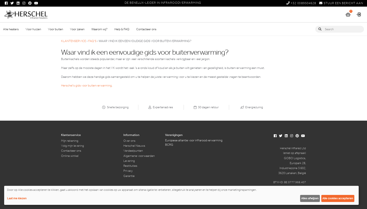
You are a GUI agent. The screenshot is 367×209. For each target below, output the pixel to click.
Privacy (128, 171)
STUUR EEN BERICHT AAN (341, 3)
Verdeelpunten (133, 151)
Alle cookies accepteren (337, 198)
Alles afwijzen (310, 198)
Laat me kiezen (17, 198)
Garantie (129, 176)
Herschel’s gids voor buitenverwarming (86, 85)
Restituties (130, 166)
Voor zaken (77, 29)
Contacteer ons (146, 29)
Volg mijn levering (72, 146)
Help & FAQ (121, 29)
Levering (129, 161)
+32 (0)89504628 (301, 3)
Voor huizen (33, 29)
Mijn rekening (69, 141)
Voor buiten (55, 29)
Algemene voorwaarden (139, 156)
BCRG (169, 145)
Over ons (129, 141)
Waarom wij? (99, 29)
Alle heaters (11, 29)
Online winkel (70, 156)
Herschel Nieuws (134, 146)
